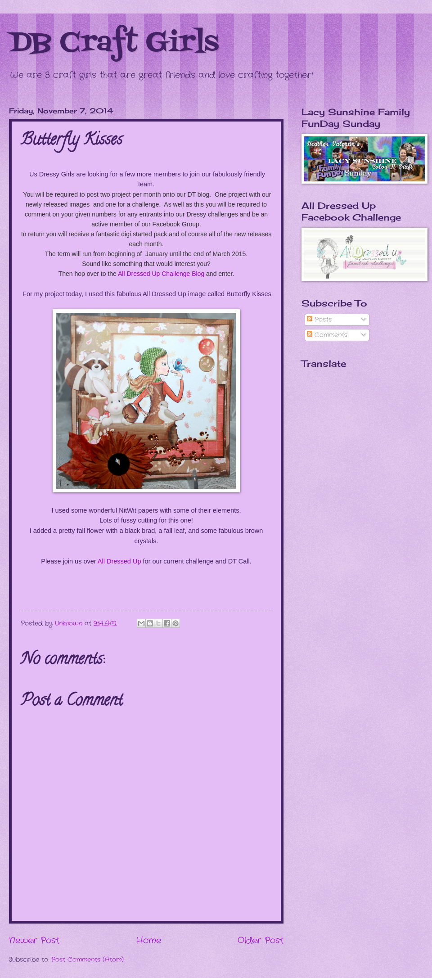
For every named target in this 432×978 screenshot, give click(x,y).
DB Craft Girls (114, 43)
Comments (327, 335)
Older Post (261, 940)
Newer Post (34, 940)
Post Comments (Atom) (87, 959)
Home (148, 940)
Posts (319, 319)
